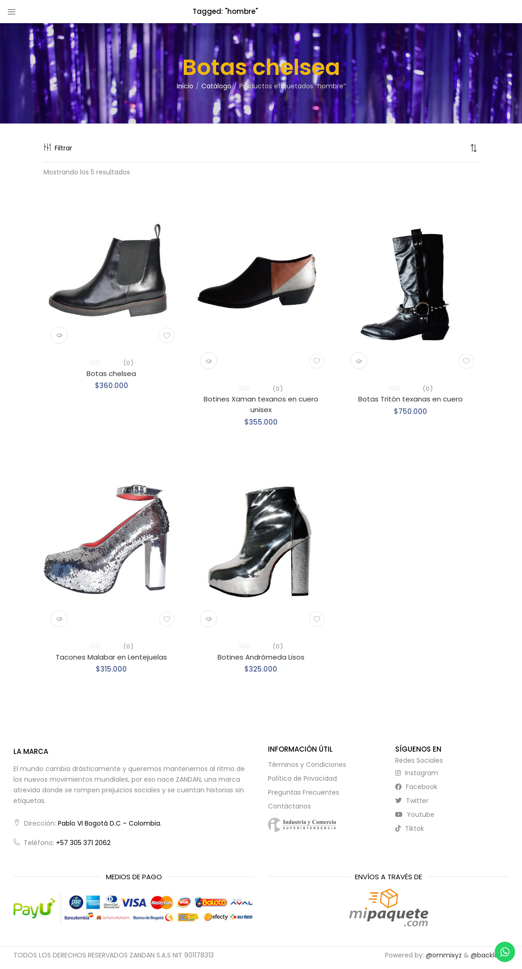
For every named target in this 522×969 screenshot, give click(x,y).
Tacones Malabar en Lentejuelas (111, 657)
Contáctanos (289, 806)
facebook (416, 786)
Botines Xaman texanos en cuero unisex (261, 404)
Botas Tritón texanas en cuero (410, 399)
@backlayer (490, 955)
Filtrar (58, 148)
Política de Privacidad (302, 778)
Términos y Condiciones (307, 764)
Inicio (185, 86)
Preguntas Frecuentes (303, 792)
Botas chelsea (111, 373)
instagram (416, 773)
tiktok (409, 828)
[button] (473, 148)
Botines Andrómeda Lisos (261, 657)
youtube (415, 814)
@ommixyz (444, 955)
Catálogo (216, 86)
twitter (412, 800)
